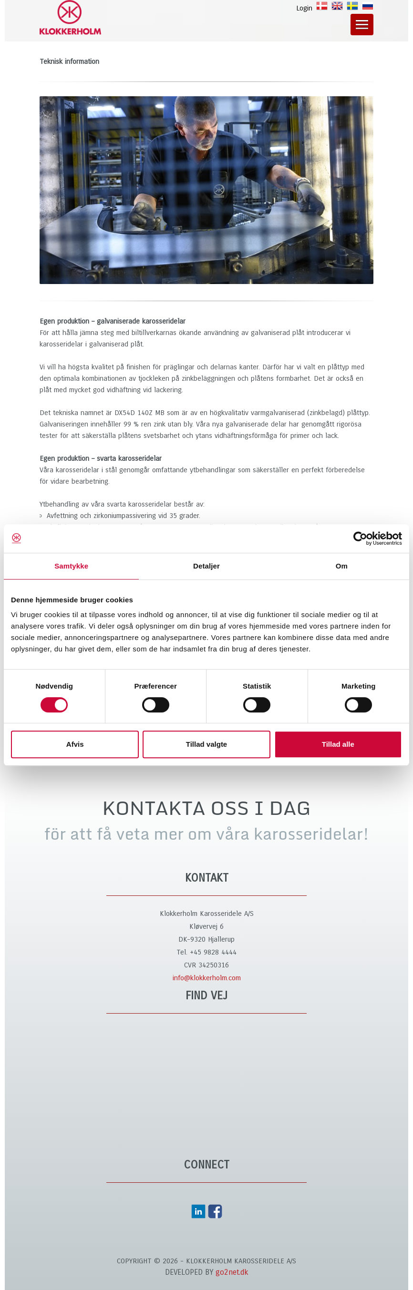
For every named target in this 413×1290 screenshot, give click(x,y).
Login (304, 8)
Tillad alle (338, 744)
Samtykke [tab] (71, 566)
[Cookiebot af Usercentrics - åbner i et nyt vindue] (360, 538)
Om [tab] (342, 566)
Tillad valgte (206, 744)
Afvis (75, 744)
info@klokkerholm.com (207, 978)
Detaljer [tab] (206, 566)
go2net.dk (232, 1272)
